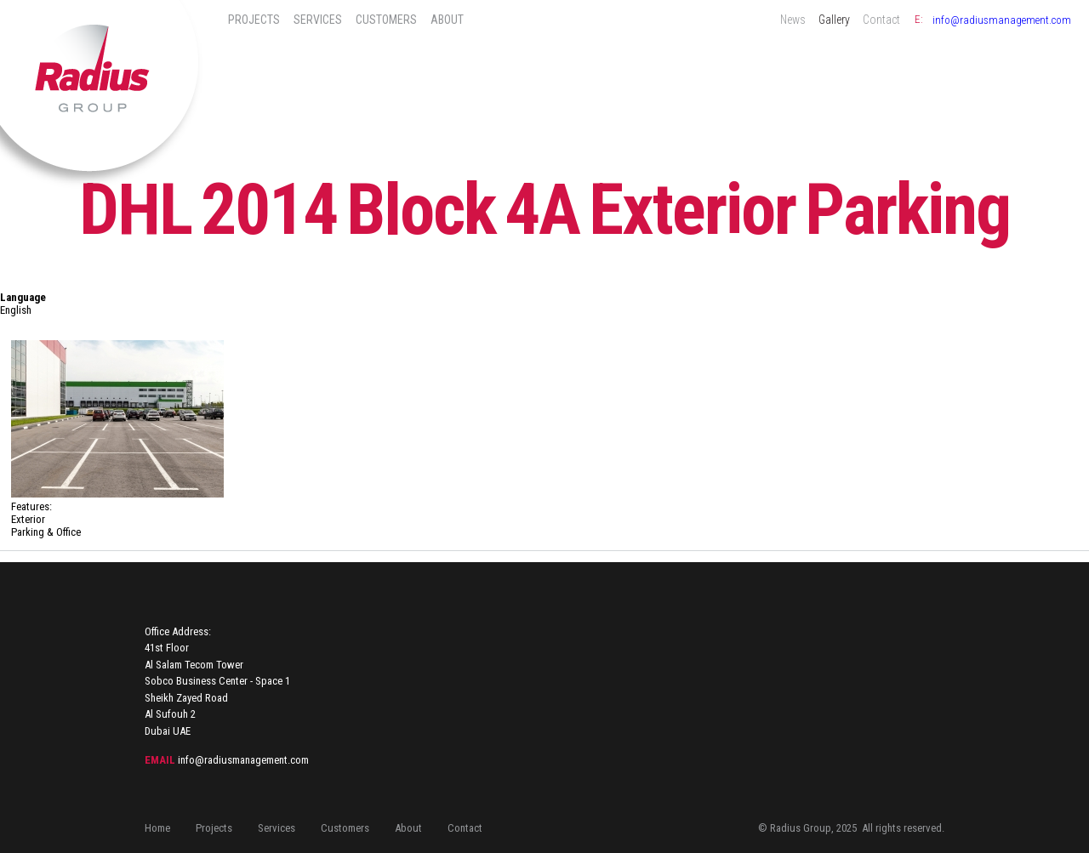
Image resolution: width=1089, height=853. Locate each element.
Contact (881, 19)
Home (157, 828)
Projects (254, 19)
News (793, 19)
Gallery (834, 19)
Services (318, 19)
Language (23, 297)
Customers (386, 19)
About (447, 19)
